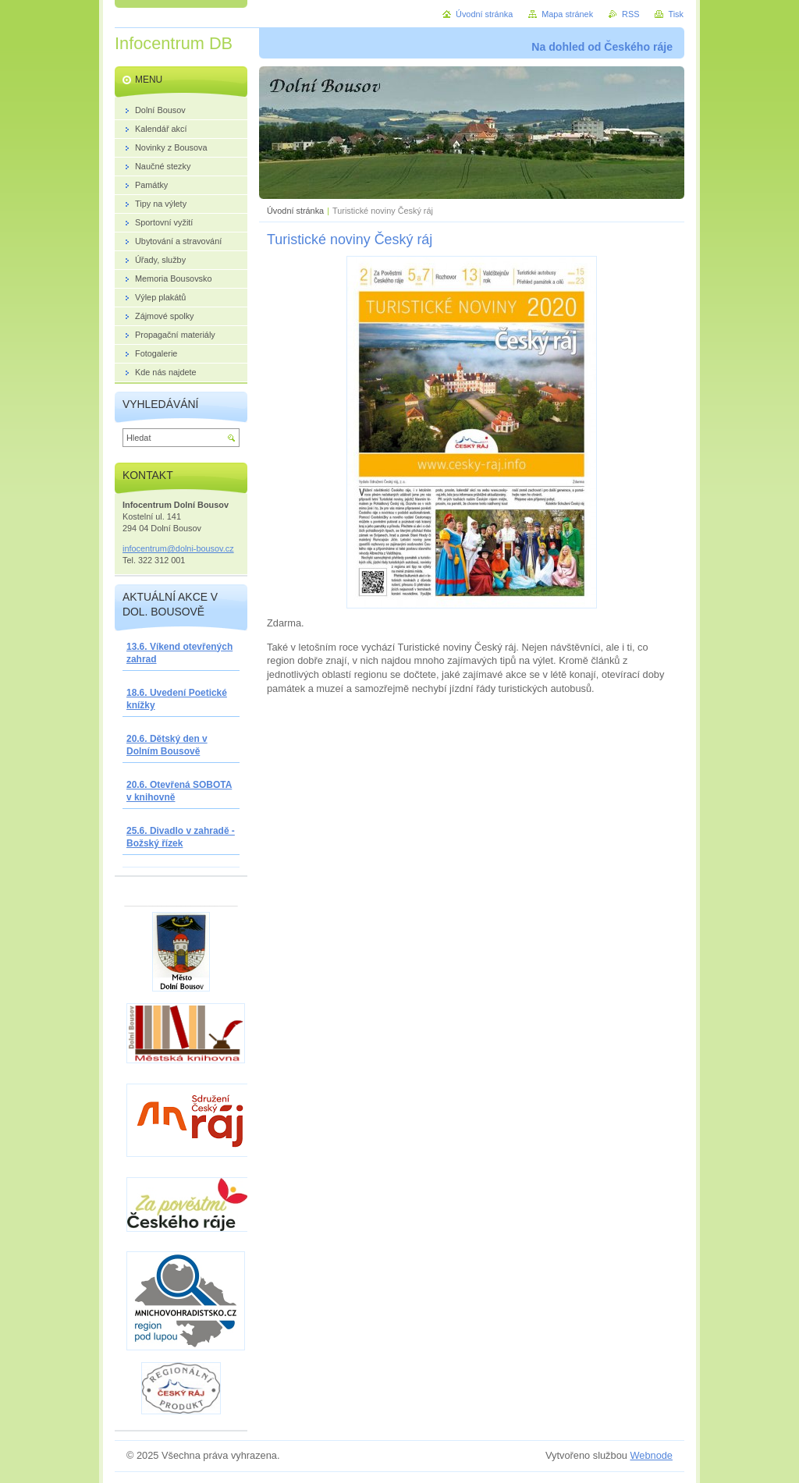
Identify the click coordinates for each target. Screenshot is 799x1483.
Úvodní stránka (295, 210)
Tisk (676, 14)
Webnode (651, 1455)
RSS (630, 14)
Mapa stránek (567, 14)
